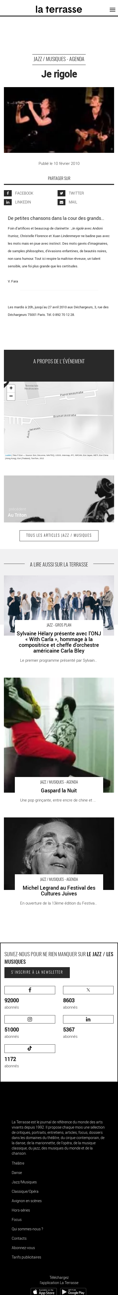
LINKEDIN (17, 202)
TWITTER (71, 193)
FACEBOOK (18, 193)
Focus (17, 1219)
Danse (17, 1172)
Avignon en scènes (27, 1200)
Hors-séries (21, 1210)
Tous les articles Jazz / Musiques (59, 536)
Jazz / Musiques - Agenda (59, 59)
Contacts (19, 1238)
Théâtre (18, 1163)
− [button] (11, 396)
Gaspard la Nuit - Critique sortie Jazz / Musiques (45, 680)
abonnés (29, 998)
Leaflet (8, 455)
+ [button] (11, 389)
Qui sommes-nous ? (27, 1228)
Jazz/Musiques (24, 1181)
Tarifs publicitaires (26, 1257)
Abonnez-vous (23, 1247)
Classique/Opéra (25, 1191)
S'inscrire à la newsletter (37, 972)
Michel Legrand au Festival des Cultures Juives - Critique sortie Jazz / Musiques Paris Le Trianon (57, 822)
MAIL (67, 202)
